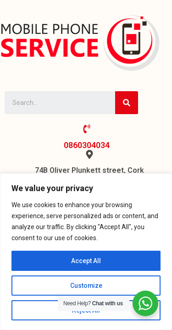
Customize (86, 285)
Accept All (86, 260)
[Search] (126, 102)
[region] (86, 251)
